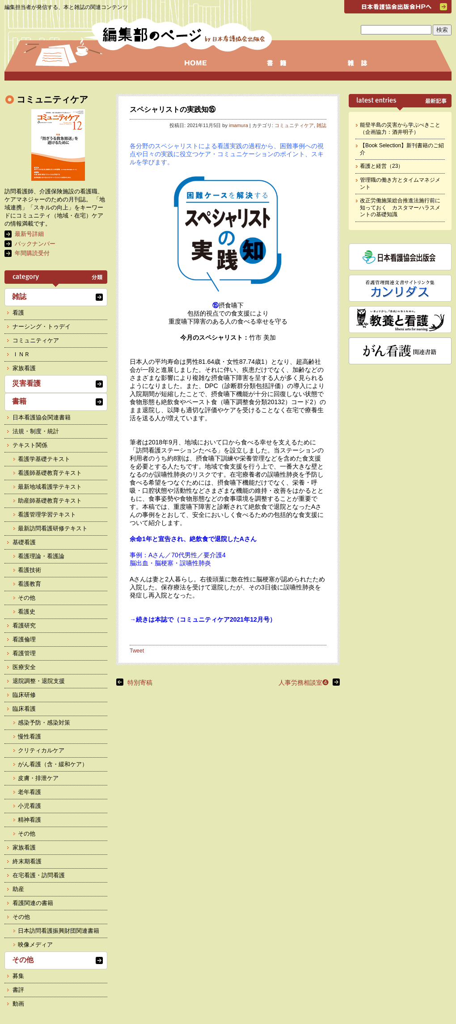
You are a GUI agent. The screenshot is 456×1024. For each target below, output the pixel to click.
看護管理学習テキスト (47, 514)
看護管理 (24, 653)
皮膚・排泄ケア (38, 778)
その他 (26, 597)
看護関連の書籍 (33, 903)
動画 (18, 1003)
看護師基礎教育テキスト (50, 472)
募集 (18, 976)
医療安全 (24, 667)
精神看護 (29, 819)
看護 (18, 312)
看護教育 (29, 583)
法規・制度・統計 (36, 431)
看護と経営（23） (381, 166)
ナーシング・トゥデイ (42, 326)
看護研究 (24, 625)
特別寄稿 (139, 682)
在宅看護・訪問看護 (39, 875)
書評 (18, 989)
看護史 (26, 611)
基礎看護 (24, 542)
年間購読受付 (32, 253)
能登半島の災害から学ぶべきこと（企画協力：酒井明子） (400, 128)
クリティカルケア (41, 750)
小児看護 (29, 805)
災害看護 (26, 383)
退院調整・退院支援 (39, 681)
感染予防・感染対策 (44, 722)
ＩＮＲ (21, 354)
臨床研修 (24, 694)
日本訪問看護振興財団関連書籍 (58, 930)
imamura (238, 125)
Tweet (137, 651)
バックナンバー (35, 243)
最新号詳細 (29, 233)
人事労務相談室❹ (304, 682)
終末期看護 (27, 861)
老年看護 (29, 792)
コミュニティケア (294, 125)
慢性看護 (29, 736)
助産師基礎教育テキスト (50, 500)
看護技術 (29, 570)
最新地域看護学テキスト (50, 486)
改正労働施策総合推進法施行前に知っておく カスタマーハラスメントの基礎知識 (400, 207)
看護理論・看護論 (41, 556)
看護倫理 (24, 639)
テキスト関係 (30, 445)
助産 (18, 889)
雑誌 (321, 125)
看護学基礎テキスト (44, 459)
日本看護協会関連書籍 (42, 417)
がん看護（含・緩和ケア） (53, 764)
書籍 (19, 401)
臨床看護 (24, 708)
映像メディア (35, 944)
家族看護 (24, 368)
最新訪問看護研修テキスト (53, 528)
